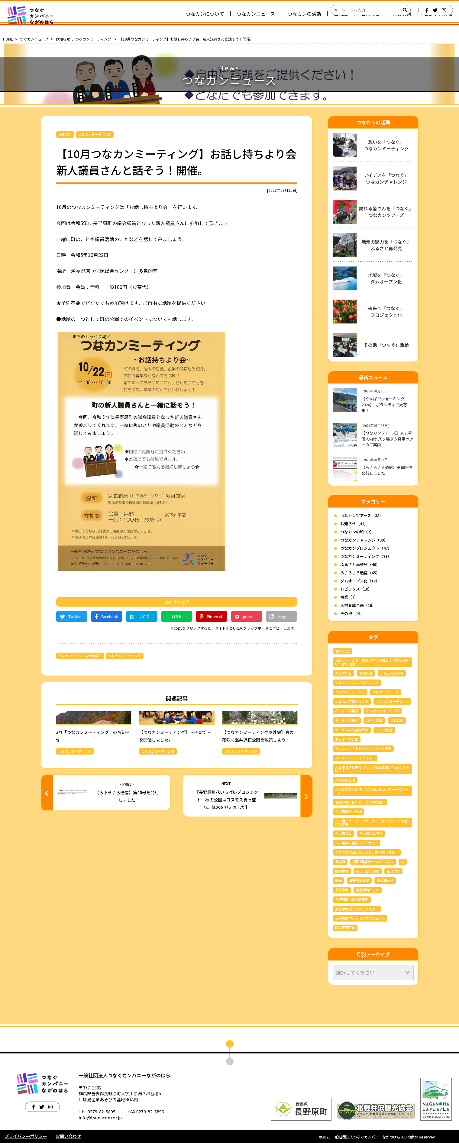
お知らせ (63, 38)
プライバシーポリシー (26, 1136)
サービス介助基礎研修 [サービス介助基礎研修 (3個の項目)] (351, 729)
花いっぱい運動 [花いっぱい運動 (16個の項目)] (367, 871)
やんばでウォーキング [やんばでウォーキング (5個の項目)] (382, 710)
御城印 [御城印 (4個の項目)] (340, 861)
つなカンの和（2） (357, 532)
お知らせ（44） (354, 523)
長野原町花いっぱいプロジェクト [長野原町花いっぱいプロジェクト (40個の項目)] (360, 918)
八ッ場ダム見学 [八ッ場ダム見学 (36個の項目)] (371, 833)
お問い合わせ (68, 1136)
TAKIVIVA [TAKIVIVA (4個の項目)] (342, 651)
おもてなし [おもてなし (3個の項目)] (343, 673)
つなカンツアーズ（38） (361, 515)
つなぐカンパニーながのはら (80, 655)
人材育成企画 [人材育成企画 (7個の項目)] (345, 780)
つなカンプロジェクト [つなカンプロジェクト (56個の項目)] (351, 701)
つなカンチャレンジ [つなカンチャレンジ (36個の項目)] (350, 691)
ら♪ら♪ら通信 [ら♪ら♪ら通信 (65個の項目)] (346, 720)
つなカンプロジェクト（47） (366, 548)
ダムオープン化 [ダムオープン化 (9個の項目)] (346, 739)
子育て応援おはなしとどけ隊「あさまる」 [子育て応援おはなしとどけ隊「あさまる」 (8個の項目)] (366, 852)
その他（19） (352, 613)
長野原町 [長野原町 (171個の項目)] (341, 889)
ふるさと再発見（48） (360, 564)
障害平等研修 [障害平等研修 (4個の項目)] (345, 927)
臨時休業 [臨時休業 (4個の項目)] (341, 871)
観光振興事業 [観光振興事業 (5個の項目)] (359, 880)
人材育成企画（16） (358, 605)
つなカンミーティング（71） (365, 556)
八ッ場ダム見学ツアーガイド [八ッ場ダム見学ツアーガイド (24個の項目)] (356, 842)
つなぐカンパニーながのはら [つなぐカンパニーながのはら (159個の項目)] (356, 682)
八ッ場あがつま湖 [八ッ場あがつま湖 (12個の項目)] (348, 811)
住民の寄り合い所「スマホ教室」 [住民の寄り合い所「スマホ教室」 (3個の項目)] (360, 802)
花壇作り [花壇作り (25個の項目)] (393, 871)
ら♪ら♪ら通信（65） (360, 572)
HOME (8, 38)
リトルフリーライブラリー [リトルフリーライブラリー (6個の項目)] (355, 757)
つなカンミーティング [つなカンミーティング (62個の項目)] (392, 701)
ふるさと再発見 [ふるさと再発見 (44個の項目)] (346, 710)
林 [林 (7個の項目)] (402, 861)
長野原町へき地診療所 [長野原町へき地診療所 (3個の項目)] (351, 899)
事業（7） (349, 597)
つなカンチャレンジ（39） (364, 540)
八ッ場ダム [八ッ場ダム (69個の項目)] (343, 833)
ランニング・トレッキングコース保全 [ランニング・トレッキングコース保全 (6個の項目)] (363, 748)
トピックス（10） (356, 589)
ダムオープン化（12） (360, 581)
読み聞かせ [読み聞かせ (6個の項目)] (385, 880)
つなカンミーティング (93, 38)
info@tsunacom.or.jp (100, 1118)
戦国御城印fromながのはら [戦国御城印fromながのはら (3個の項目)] (373, 861)
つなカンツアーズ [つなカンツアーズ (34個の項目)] (386, 691)
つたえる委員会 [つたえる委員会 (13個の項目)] (391, 673)
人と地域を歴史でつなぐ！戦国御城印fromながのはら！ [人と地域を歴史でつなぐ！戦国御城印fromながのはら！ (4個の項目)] (372, 769)
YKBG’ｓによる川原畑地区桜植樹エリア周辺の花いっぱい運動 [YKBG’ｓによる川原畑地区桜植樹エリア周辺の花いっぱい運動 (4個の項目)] (371, 662)
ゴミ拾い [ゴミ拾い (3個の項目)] (396, 720)
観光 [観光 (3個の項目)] (338, 880)
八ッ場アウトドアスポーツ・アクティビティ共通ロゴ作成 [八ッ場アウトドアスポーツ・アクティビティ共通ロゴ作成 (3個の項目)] (371, 822)
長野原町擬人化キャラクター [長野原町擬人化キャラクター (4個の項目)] (356, 908)
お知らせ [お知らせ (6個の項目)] (366, 673)
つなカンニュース (34, 38)
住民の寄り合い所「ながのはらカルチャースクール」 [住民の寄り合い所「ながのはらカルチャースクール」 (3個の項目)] (371, 791)
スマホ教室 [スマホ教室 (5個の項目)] (384, 729)
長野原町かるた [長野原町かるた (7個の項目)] (367, 889)
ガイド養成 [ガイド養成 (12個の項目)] (374, 720)
